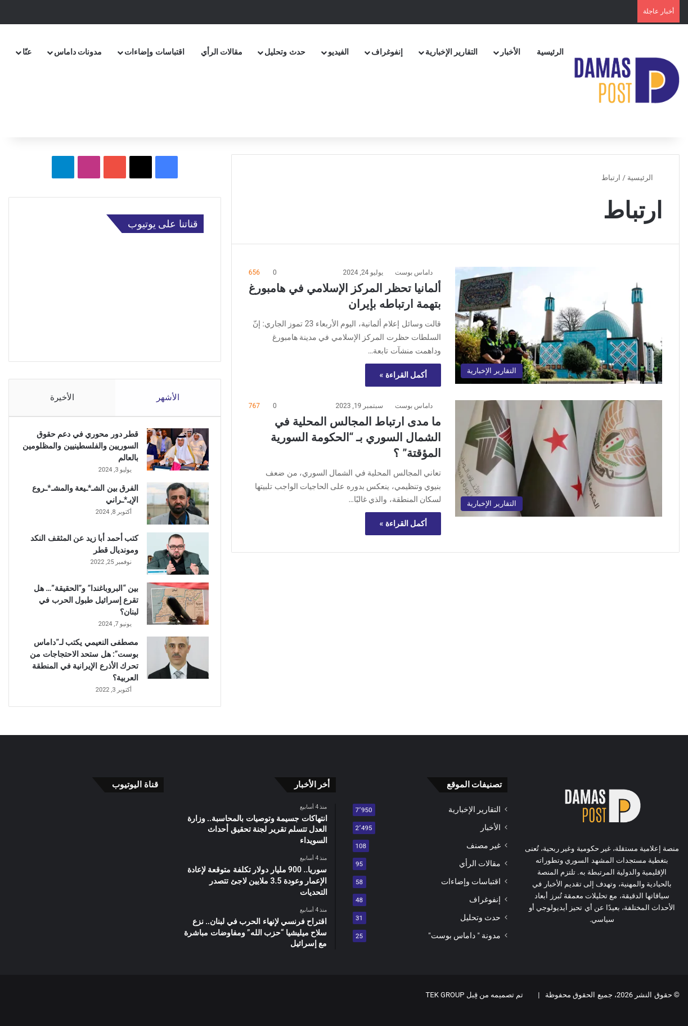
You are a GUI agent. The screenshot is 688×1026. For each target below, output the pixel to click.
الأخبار (510, 51)
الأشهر (167, 397)
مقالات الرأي (221, 51)
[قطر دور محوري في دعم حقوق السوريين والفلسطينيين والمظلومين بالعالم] (173, 455)
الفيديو (338, 51)
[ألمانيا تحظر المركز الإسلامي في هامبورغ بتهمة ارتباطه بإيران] (558, 325)
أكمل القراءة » (403, 374)
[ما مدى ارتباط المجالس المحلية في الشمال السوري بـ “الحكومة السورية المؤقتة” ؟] (558, 458)
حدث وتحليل (284, 51)
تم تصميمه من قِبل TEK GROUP (475, 1005)
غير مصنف (483, 856)
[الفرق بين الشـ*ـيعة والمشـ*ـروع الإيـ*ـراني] (173, 509)
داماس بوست (414, 272)
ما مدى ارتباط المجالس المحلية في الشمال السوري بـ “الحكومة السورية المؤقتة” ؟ (356, 437)
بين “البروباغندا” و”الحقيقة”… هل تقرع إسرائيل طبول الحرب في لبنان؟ (80, 605)
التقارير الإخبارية (451, 51)
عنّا (27, 51)
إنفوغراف (387, 51)
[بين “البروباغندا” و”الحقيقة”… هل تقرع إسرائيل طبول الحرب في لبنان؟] (173, 609)
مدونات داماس (78, 51)
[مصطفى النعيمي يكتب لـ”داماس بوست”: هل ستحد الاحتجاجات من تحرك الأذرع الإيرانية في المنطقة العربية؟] (173, 663)
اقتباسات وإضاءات (154, 51)
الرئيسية (550, 51)
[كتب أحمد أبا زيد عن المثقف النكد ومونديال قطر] (173, 559)
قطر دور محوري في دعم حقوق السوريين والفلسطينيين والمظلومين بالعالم (82, 451)
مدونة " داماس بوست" (464, 946)
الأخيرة (62, 397)
